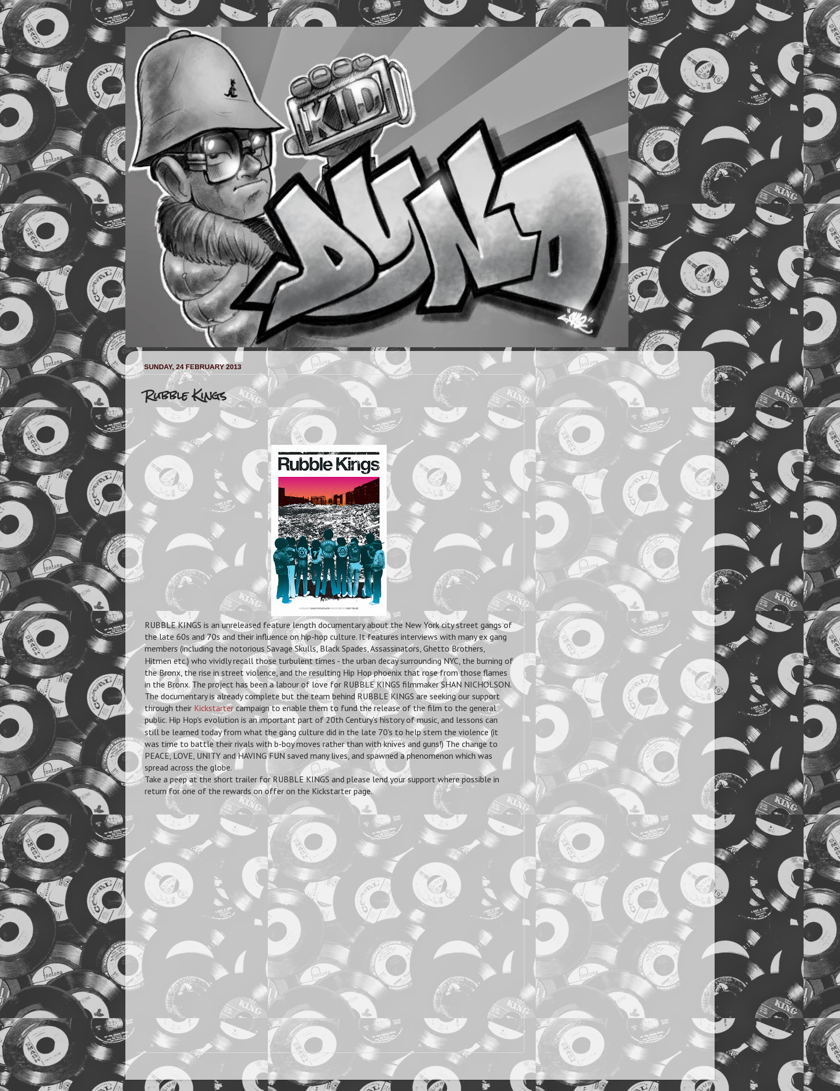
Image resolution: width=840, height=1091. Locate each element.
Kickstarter (214, 708)
